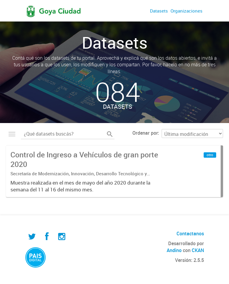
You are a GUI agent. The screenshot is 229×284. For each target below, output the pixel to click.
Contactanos (190, 233)
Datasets (159, 11)
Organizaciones (186, 11)
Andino (174, 250)
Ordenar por (145, 133)
